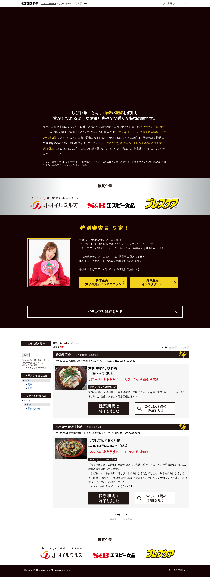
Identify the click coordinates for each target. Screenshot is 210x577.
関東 (30, 384)
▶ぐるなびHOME (178, 570)
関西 (30, 388)
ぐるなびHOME (48, 3)
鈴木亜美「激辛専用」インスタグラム (101, 282)
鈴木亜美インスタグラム (152, 282)
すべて (27, 400)
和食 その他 (34, 408)
